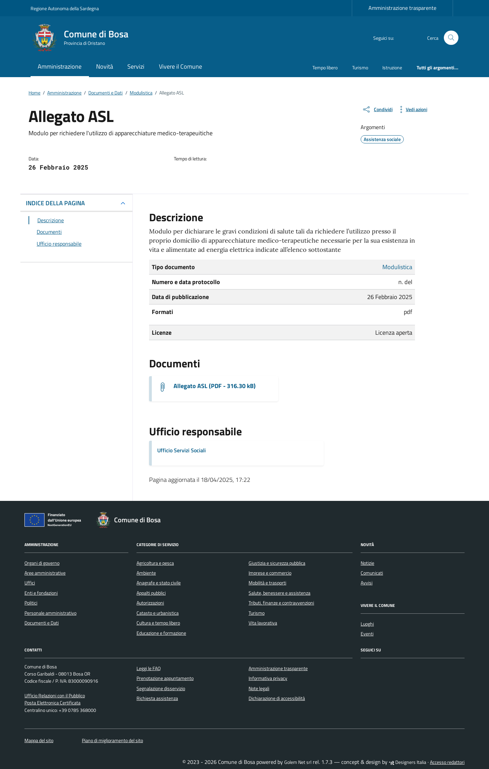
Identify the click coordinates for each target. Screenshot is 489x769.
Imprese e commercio (270, 573)
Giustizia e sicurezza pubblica (277, 563)
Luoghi (367, 624)
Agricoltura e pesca (155, 563)
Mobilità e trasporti (267, 583)
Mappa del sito (38, 740)
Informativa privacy (268, 678)
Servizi (135, 66)
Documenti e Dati (41, 623)
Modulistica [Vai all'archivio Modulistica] (397, 267)
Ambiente (146, 573)
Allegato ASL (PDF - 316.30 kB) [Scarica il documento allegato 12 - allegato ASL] (215, 386)
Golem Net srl (297, 762)
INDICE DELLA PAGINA (55, 203)
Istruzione (392, 67)
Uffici (29, 583)
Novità (104, 66)
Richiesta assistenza (157, 698)
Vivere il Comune (180, 66)
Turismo (360, 67)
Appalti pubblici (151, 593)
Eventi (367, 633)
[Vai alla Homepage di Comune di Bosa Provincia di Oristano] (84, 38)
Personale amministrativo (50, 613)
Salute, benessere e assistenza (279, 593)
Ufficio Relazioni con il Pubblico (54, 695)
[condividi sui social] (377, 109)
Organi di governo (41, 563)
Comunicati (372, 573)
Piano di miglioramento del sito (112, 740)
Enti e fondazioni (41, 593)
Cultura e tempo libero (158, 623)
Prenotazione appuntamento (165, 678)
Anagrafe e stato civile (159, 583)
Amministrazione (60, 66)
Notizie (367, 563)
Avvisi (367, 583)
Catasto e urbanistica (158, 613)
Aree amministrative (45, 573)
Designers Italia (407, 762)
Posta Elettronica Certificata (52, 702)
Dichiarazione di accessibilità (277, 698)
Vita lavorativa (263, 623)
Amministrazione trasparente (402, 8)
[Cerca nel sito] (451, 38)
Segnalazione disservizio (161, 688)
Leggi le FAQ (149, 668)
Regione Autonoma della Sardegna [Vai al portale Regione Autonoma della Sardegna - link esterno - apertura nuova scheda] (65, 8)
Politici (30, 603)
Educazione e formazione (161, 633)
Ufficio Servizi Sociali (181, 450)
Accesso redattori (447, 762)
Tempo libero (325, 67)
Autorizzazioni (150, 603)
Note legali (259, 688)
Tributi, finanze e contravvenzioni (281, 603)
